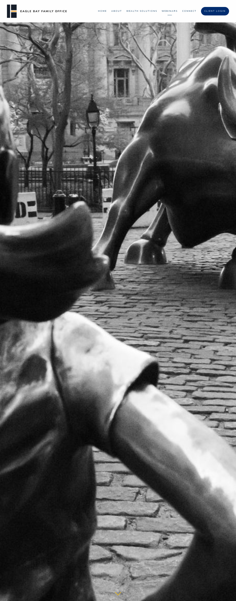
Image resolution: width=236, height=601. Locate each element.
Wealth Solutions (141, 11)
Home (102, 11)
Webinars (170, 11)
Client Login (215, 11)
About (116, 11)
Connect (189, 11)
